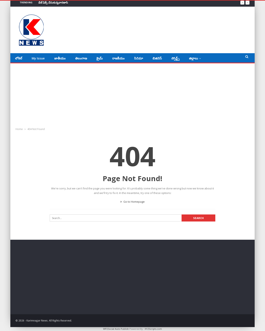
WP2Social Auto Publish (116, 328)
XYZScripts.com (153, 328)
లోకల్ (18, 58)
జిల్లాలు (193, 58)
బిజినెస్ (157, 58)
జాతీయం (60, 58)
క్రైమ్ (99, 58)
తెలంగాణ (81, 58)
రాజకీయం (118, 58)
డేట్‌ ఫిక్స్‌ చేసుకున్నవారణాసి (53, 2)
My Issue (38, 58)
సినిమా (138, 58)
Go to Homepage (132, 201)
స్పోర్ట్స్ (175, 58)
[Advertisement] (132, 94)
